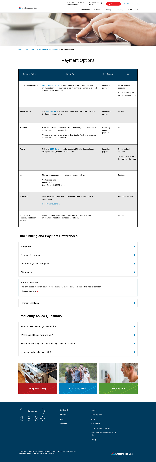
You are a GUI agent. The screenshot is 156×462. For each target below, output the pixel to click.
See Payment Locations (51, 204)
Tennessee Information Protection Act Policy (103, 434)
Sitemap (93, 440)
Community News (96, 414)
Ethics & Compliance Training (100, 428)
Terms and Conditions (26, 454)
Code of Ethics (95, 424)
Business (63, 414)
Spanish (93, 410)
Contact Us (32, 411)
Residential (64, 410)
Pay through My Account (51, 85)
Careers (93, 419)
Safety (62, 419)
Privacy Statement (40, 454)
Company (63, 424)
